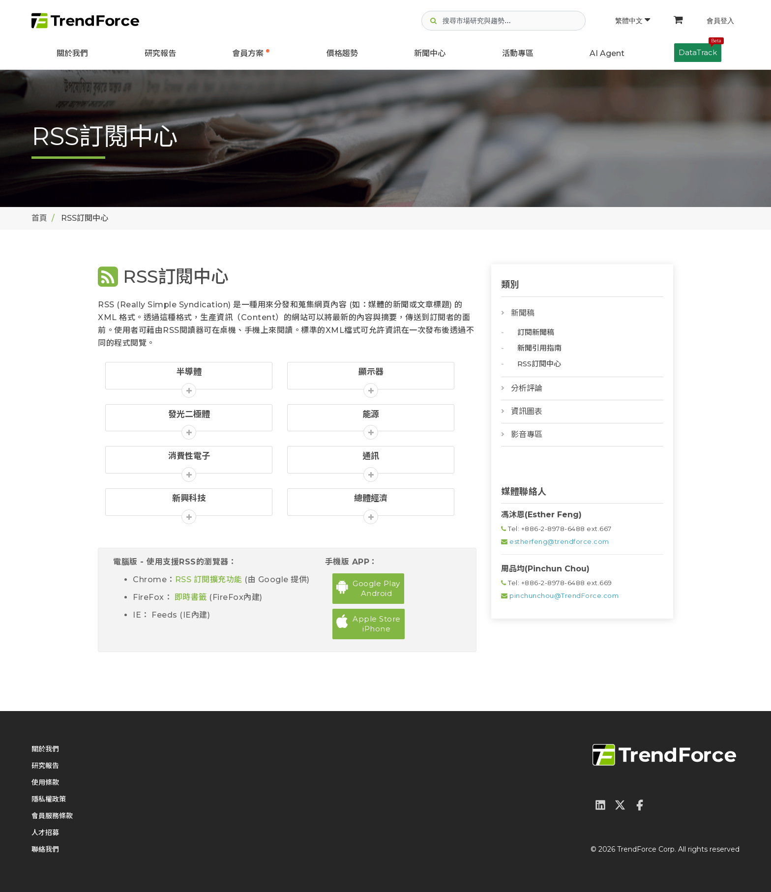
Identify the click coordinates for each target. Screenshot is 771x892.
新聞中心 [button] (429, 53)
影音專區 (526, 434)
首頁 (39, 218)
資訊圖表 (526, 411)
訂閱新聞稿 (535, 332)
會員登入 (720, 20)
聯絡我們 (45, 849)
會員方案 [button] (248, 53)
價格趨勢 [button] (342, 53)
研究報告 (160, 53)
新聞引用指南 (539, 348)
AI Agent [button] (607, 53)
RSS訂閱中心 (539, 363)
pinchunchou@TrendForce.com (564, 595)
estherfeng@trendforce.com (559, 541)
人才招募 (45, 832)
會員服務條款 (52, 815)
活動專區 (518, 53)
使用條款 (45, 782)
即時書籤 (191, 597)
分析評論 (526, 388)
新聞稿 (522, 313)
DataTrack (700, 50)
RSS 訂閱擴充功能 (210, 579)
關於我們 (72, 53)
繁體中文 (632, 20)
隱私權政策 (48, 799)
